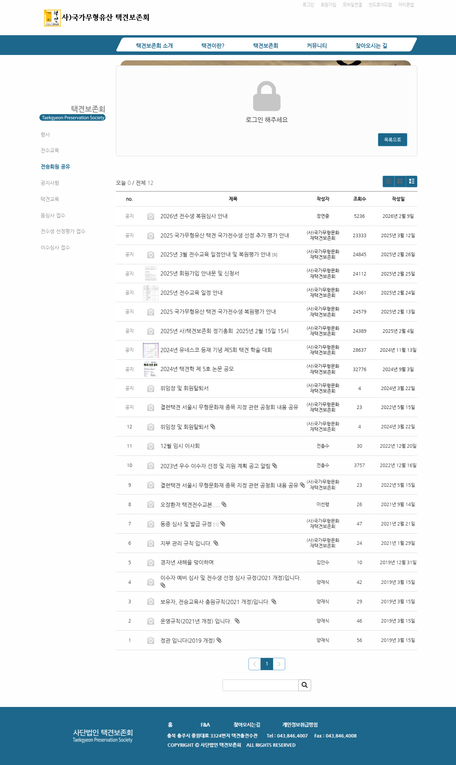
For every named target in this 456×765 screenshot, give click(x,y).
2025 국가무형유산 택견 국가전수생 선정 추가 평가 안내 (224, 235)
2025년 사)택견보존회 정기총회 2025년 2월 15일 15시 (224, 331)
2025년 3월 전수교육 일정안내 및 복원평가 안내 (215, 254)
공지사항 (50, 183)
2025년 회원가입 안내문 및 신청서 (199, 273)
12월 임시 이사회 (180, 446)
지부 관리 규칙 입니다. (186, 543)
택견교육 (50, 199)
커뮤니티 (317, 46)
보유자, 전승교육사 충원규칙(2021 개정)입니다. (215, 602)
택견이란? (213, 46)
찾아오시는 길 (371, 46)
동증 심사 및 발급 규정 (186, 524)
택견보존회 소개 (154, 46)
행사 (45, 134)
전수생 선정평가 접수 (63, 231)
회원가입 (328, 4)
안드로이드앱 (380, 4)
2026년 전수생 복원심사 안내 (194, 216)
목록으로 (392, 139)
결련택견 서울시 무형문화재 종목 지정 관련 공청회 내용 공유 (229, 407)
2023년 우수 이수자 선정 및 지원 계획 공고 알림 (215, 466)
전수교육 (50, 150)
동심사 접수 (53, 215)
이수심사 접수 (55, 247)
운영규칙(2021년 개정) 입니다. (196, 621)
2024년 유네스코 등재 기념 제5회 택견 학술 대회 (216, 350)
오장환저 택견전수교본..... (190, 504)
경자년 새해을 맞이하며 (187, 562)
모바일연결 (352, 4)
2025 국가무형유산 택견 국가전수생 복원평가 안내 (218, 311)
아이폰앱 (406, 4)
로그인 (308, 4)
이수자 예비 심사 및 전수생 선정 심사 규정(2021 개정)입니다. (231, 578)
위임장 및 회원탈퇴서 (184, 388)
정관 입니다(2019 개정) (187, 640)
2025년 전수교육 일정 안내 (192, 292)
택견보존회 (265, 46)
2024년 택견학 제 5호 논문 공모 (197, 369)
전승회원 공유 (55, 166)
